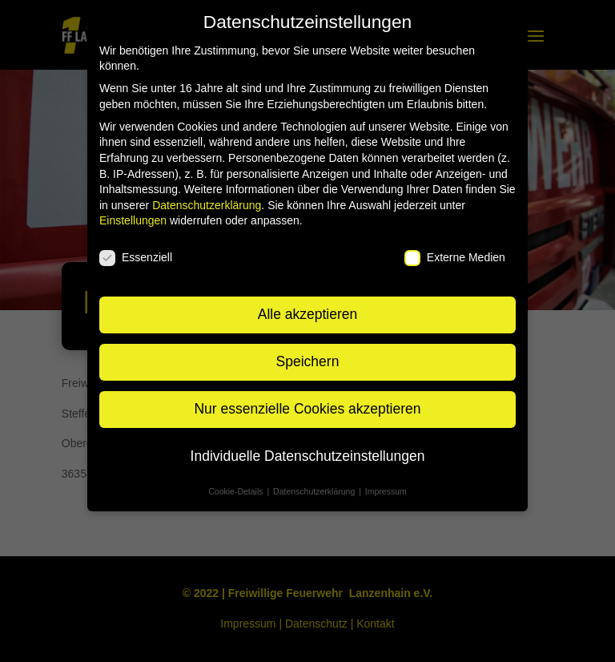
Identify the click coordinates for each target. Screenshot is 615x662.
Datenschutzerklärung (206, 205)
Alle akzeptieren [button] (308, 314)
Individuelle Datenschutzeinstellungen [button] (308, 456)
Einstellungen (133, 220)
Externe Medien (454, 257)
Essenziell (135, 257)
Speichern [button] (308, 361)
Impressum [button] (386, 491)
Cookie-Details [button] (236, 491)
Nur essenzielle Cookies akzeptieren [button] (307, 409)
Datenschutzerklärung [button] (315, 491)
